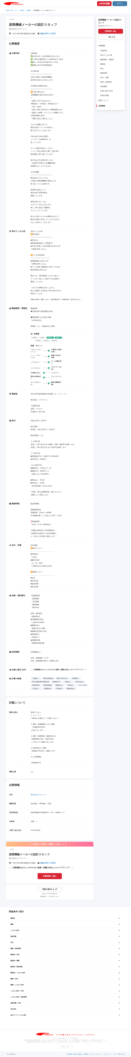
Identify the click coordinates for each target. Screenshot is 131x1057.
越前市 (29, 10)
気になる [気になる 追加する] (111, 37)
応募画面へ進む (50, 876)
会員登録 (104, 3)
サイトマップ (107, 1054)
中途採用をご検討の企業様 (74, 1054)
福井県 (22, 10)
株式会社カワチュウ (38, 795)
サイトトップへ (65, 1046)
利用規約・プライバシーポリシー (92, 1054)
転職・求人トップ (12, 10)
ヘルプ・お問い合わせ (119, 1054)
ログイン (119, 3)
